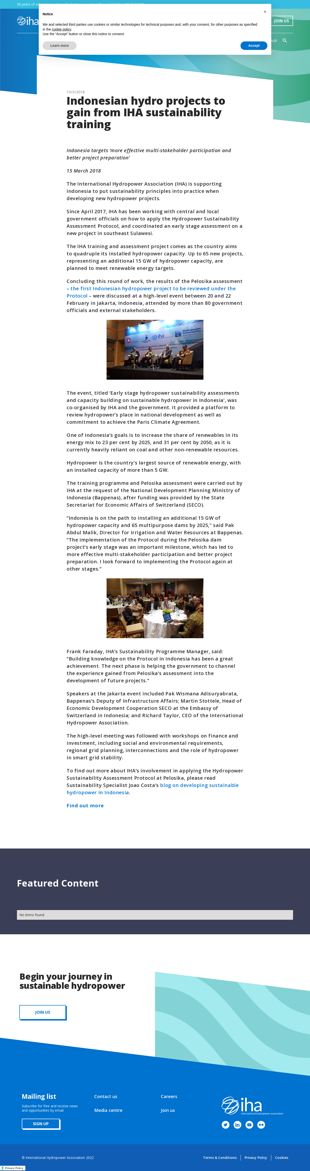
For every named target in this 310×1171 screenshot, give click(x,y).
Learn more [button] (59, 45)
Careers (169, 1096)
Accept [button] (254, 45)
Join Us (281, 21)
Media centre (108, 1110)
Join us (168, 1110)
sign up (41, 1123)
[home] (28, 20)
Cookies (281, 1157)
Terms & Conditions (220, 1157)
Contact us (105, 1096)
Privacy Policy (256, 1157)
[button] (265, 12)
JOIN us (42, 1012)
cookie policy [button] (61, 29)
